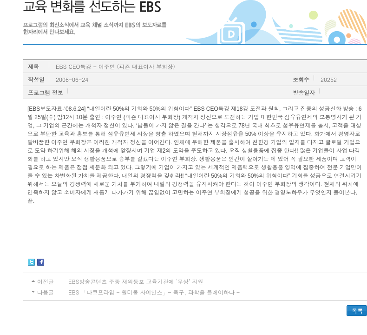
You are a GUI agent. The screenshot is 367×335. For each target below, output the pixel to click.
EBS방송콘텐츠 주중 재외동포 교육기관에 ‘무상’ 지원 (135, 281)
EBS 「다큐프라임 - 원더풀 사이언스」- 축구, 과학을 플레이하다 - (154, 292)
